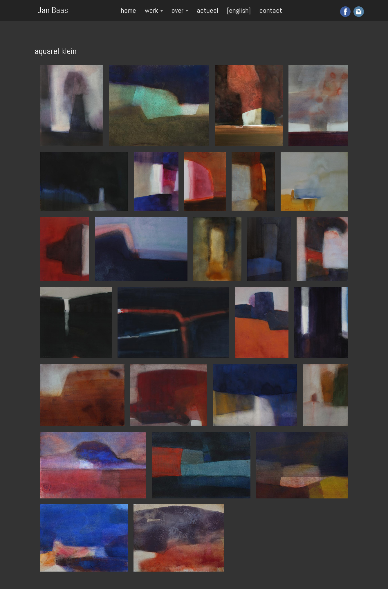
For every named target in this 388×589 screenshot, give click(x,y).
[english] (239, 10)
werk (154, 10)
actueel (207, 10)
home (128, 10)
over (180, 10)
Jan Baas (52, 10)
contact (270, 10)
